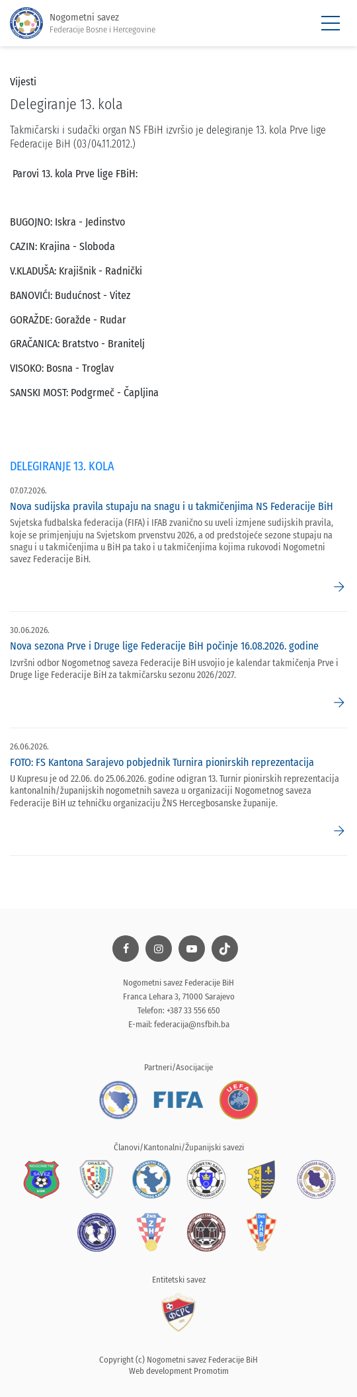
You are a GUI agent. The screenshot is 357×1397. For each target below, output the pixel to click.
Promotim (211, 1371)
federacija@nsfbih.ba (191, 1024)
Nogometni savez (82, 23)
